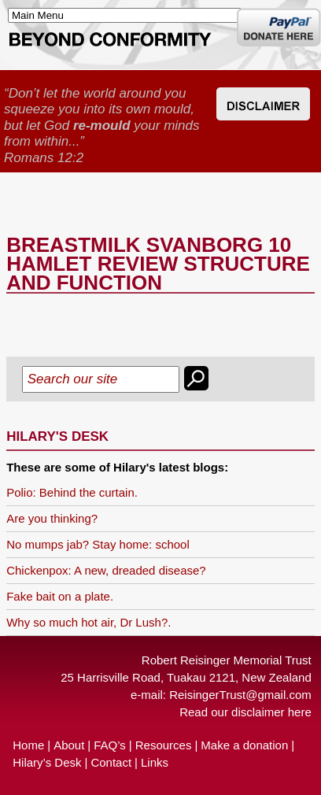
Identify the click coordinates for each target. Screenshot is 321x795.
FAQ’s (110, 745)
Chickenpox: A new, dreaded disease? (106, 570)
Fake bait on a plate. (59, 596)
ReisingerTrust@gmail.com (240, 694)
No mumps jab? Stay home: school (98, 544)
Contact (110, 762)
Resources (163, 745)
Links (154, 762)
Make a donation (244, 745)
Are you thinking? (52, 518)
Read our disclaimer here (245, 712)
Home (28, 745)
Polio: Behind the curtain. (72, 492)
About (69, 745)
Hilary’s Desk (47, 762)
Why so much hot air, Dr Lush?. (88, 622)
